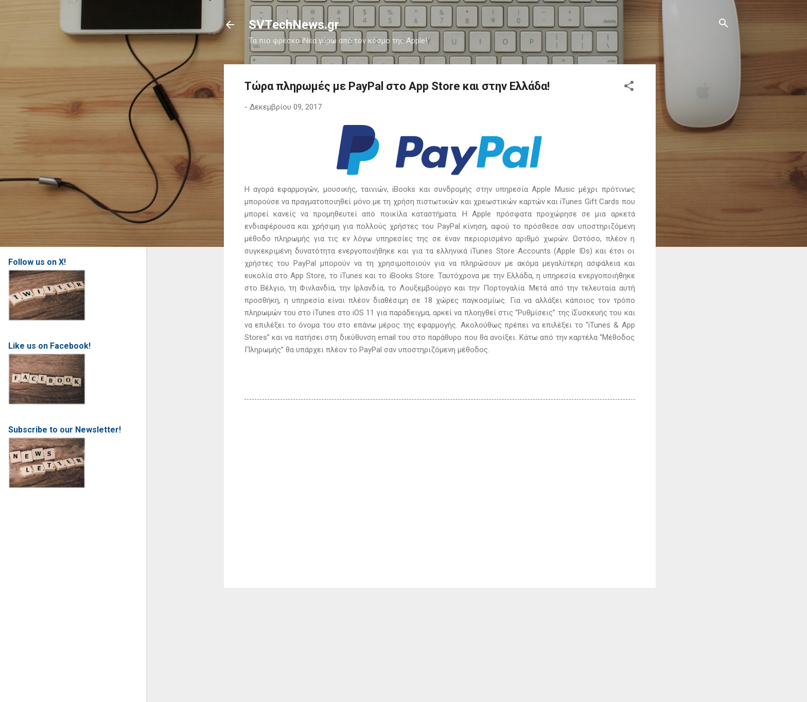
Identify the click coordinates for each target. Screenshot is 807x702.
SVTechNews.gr (294, 24)
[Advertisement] (697, 218)
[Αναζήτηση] (723, 23)
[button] (629, 87)
